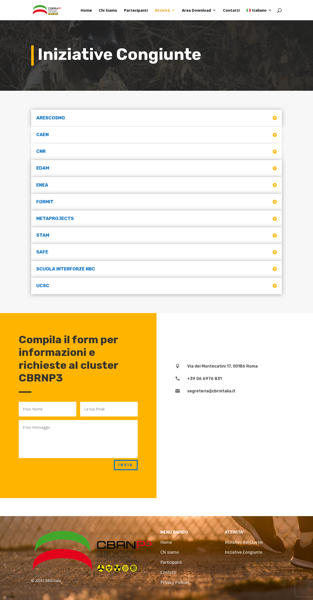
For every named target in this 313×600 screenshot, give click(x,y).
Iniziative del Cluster (244, 542)
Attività (162, 10)
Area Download (196, 10)
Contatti (231, 10)
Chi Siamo (108, 10)
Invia (125, 465)
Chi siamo (169, 552)
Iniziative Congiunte (243, 552)
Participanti (171, 562)
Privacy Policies (175, 582)
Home (86, 10)
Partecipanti (136, 10)
